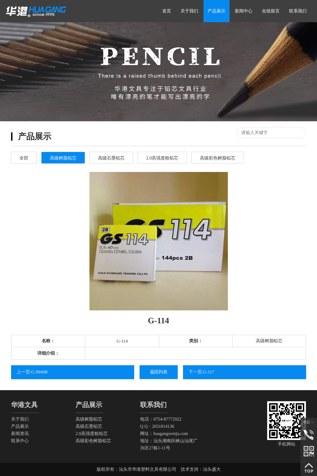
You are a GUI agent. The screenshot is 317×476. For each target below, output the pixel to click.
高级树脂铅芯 (63, 158)
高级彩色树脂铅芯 (217, 158)
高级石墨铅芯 (111, 158)
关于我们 (20, 419)
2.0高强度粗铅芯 (162, 158)
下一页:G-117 (205, 372)
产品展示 (20, 426)
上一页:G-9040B (36, 372)
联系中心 (20, 440)
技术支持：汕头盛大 (201, 469)
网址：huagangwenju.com (164, 433)
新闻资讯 (20, 433)
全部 (23, 158)
